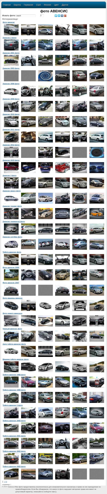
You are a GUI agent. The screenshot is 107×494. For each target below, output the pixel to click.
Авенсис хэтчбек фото (12, 237)
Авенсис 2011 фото (11, 130)
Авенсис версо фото (12, 191)
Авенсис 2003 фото (11, 68)
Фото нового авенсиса (12, 313)
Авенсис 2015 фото (11, 160)
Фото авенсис (9, 22)
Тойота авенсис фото (12, 252)
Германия (28, 5)
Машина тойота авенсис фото (16, 359)
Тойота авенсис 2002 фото (14, 451)
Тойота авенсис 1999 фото (14, 390)
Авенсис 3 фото (9, 176)
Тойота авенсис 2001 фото (14, 436)
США (38, 5)
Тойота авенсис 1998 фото (14, 375)
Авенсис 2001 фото (11, 53)
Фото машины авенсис (13, 298)
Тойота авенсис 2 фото (13, 405)
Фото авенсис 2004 (11, 268)
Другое (65, 5)
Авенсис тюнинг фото (12, 206)
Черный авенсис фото (12, 329)
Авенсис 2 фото (9, 38)
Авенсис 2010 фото (11, 114)
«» (11, 486)
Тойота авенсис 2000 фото (14, 421)
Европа (17, 5)
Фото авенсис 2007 (11, 283)
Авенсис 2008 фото (11, 99)
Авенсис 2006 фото (11, 84)
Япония (47, 5)
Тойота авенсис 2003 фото (14, 467)
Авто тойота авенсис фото (14, 344)
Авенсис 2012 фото (11, 145)
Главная (7, 5)
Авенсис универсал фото (14, 222)
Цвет (56, 5)
